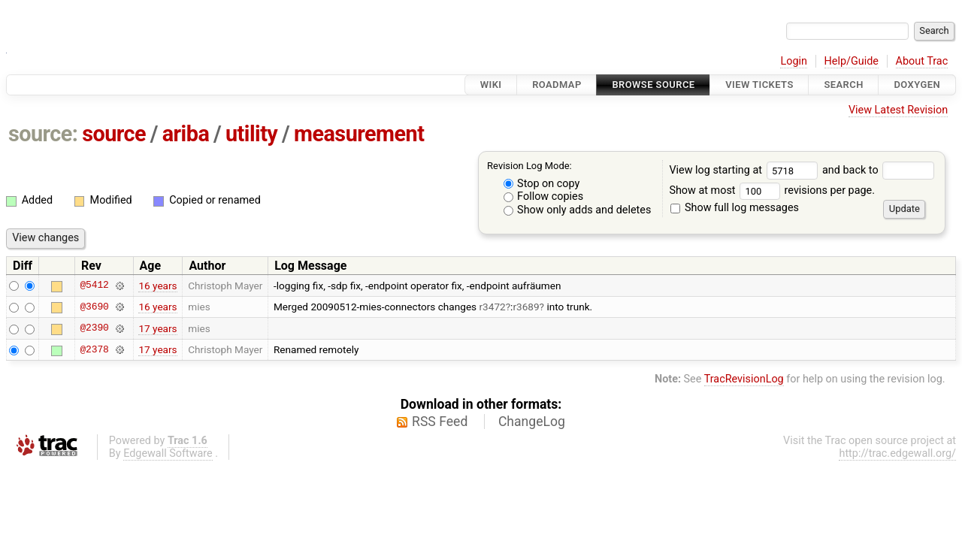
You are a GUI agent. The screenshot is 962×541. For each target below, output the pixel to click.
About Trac (922, 61)
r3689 (526, 307)
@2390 (94, 328)
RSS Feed (439, 421)
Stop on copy (542, 183)
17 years (157, 328)
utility (251, 134)
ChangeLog (531, 421)
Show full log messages (734, 207)
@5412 (94, 285)
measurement (359, 134)
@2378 (94, 349)
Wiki (491, 84)
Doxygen (917, 84)
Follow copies (544, 196)
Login (793, 61)
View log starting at (745, 170)
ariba (186, 134)
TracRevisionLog (744, 379)
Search (843, 84)
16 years (157, 286)
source (114, 134)
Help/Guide (851, 61)
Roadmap (557, 84)
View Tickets (759, 84)
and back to (878, 170)
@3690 (94, 306)
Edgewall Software (168, 453)
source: (43, 134)
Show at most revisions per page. (772, 190)
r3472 (492, 307)
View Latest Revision (898, 110)
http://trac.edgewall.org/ (897, 453)
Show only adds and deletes (578, 210)
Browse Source (653, 84)
